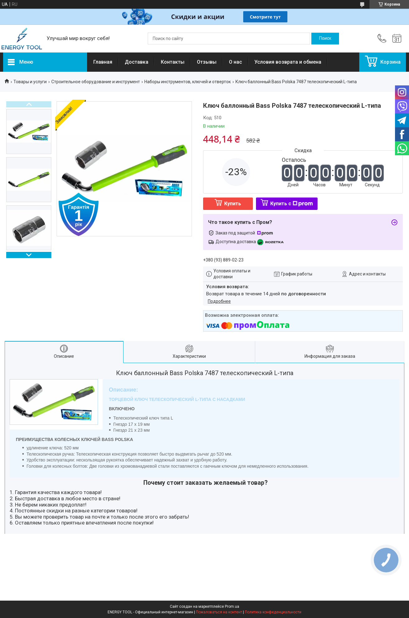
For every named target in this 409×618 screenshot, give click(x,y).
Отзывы (206, 62)
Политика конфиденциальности (273, 612)
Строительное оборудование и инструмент (95, 81)
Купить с (291, 204)
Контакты (172, 62)
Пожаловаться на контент (219, 612)
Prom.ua (232, 606)
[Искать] (325, 38)
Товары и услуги (30, 81)
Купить (232, 204)
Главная (102, 62)
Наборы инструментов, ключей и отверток (187, 81)
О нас (235, 62)
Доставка (136, 62)
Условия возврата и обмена (287, 62)
